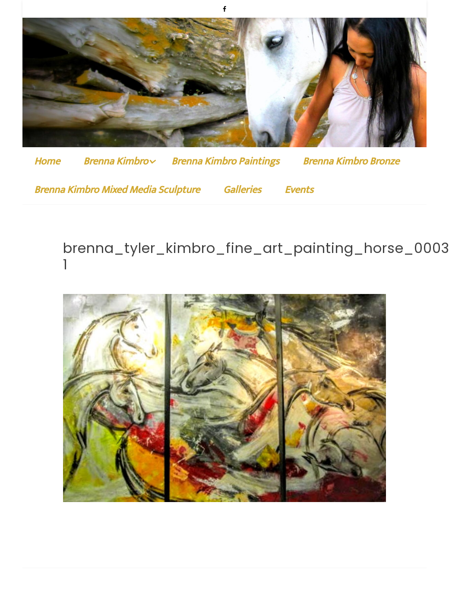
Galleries (242, 121)
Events (299, 121)
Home (47, 92)
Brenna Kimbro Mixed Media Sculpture (117, 121)
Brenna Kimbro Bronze (351, 92)
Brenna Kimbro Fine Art (117, 540)
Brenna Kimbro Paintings (225, 92)
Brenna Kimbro (115, 92)
